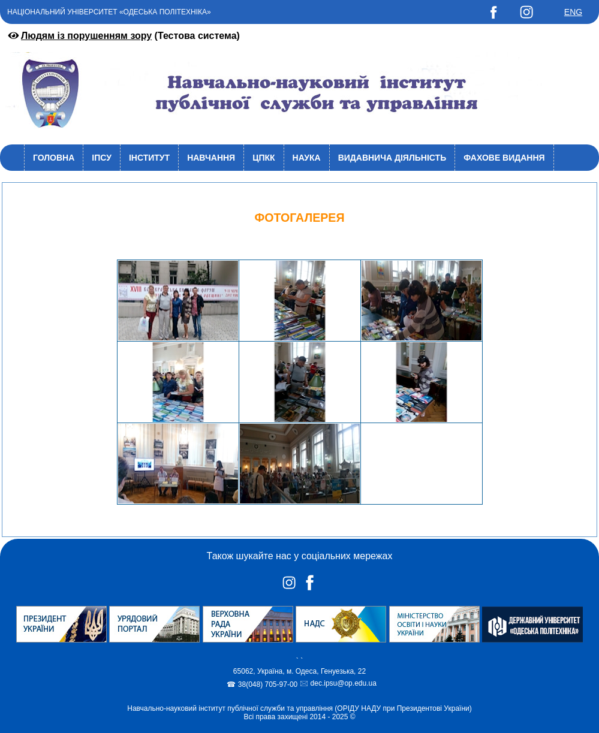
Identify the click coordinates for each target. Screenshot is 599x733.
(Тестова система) (123, 36)
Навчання (211, 157)
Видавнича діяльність (392, 157)
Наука (307, 157)
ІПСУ (102, 157)
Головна (53, 157)
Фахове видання (503, 157)
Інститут (149, 157)
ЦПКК (263, 157)
